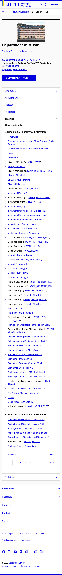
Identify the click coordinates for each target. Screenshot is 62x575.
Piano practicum (15, 308)
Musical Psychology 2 (18, 277)
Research (7, 497)
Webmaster (7, 566)
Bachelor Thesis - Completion (22, 446)
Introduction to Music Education (22, 229)
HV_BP (27, 441)
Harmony (12, 153)
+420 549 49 (10, 66)
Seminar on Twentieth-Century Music (25, 363)
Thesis (11, 397)
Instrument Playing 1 (17, 193)
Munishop (26, 540)
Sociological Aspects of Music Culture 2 (26, 377)
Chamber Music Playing (19, 180)
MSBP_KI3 (46, 286)
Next (53, 454)
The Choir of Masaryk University (23, 393)
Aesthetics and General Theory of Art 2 (26, 424)
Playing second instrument (20, 313)
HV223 (37, 162)
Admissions (8, 489)
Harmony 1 (13, 158)
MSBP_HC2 (43, 237)
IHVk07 (36, 406)
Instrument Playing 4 (17, 206)
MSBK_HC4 (31, 242)
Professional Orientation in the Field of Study (29, 325)
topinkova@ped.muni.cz (14, 69)
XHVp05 (37, 304)
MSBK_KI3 (34, 286)
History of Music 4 (16, 166)
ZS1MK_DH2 (32, 171)
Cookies (36, 566)
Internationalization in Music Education (26, 220)
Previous (10, 454)
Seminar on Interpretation (20, 359)
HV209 (34, 251)
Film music (13, 137)
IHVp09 (11, 384)
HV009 (27, 251)
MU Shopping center (10, 540)
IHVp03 (42, 291)
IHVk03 (34, 291)
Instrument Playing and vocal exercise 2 (27, 211)
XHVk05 (27, 304)
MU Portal (40, 533)
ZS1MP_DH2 (46, 171)
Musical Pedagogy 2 (17, 268)
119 (52, 462)
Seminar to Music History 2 (20, 368)
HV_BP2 (36, 441)
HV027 (32, 197)
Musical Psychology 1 (18, 273)
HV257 (39, 202)
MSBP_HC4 (43, 242)
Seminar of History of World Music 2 (25, 354)
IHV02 (27, 291)
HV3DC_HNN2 (43, 197)
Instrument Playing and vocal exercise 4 (27, 215)
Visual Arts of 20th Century (20, 402)
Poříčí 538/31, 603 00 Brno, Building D (22, 60)
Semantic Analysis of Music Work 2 (24, 350)
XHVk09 (12, 332)
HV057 (31, 202)
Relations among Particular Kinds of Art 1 (27, 337)
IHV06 (29, 406)
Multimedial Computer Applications (24, 233)
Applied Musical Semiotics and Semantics (27, 433)
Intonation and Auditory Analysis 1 (24, 224)
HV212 (36, 246)
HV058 (26, 189)
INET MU (29, 533)
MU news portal (8, 533)
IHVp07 (44, 406)
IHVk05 (34, 299)
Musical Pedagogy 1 (17, 264)
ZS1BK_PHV (39, 317)
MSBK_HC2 (31, 237)
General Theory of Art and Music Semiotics (28, 149)
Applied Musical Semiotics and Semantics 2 (28, 437)
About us (6, 505)
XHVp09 (21, 332)
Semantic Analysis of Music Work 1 (24, 346)
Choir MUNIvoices (16, 184)
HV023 (29, 162)
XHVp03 (37, 295)
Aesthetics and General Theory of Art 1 (26, 419)
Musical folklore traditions (20, 255)
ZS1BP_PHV (14, 320)
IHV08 (47, 381)
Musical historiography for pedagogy (25, 260)
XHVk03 (27, 295)
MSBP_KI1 (46, 282)
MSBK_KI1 (34, 282)
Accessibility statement (22, 566)
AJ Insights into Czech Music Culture (25, 428)
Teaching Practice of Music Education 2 (26, 389)
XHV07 (50, 329)
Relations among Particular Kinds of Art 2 (27, 341)
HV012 (28, 246)
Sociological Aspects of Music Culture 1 (26, 372)
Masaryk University (16, 563)
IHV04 (27, 299)
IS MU (20, 533)
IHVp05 (42, 299)
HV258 (34, 189)
